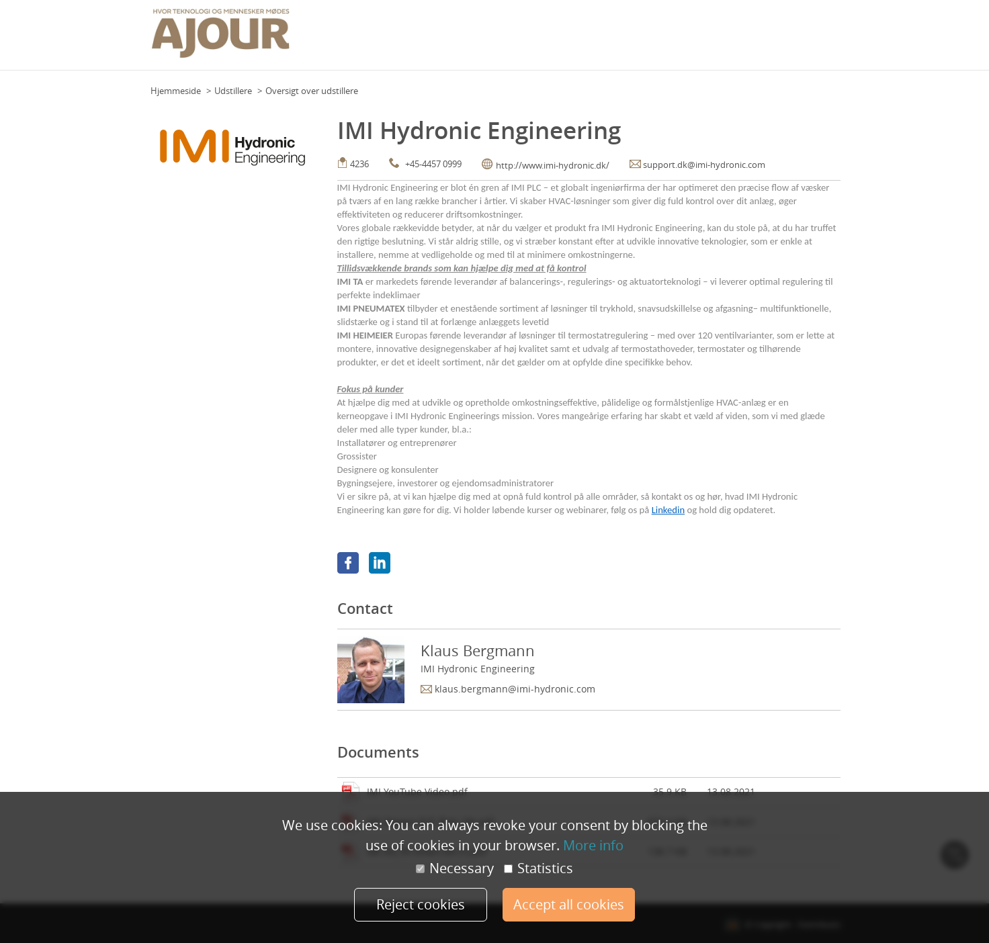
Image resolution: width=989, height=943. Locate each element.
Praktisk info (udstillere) (669, 40)
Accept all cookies (568, 904)
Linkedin (668, 510)
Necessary (455, 869)
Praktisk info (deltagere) (563, 40)
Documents (378, 752)
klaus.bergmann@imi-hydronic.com (515, 688)
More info (593, 845)
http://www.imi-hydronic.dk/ (552, 165)
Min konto (816, 40)
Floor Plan (455, 40)
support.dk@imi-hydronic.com (704, 165)
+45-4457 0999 (433, 164)
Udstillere (233, 91)
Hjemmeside (175, 91)
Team (495, 40)
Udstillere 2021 (757, 40)
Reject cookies (420, 904)
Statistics (538, 869)
